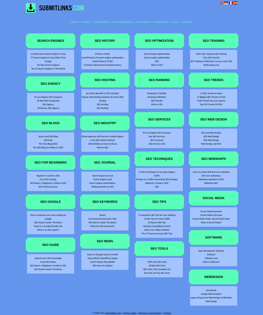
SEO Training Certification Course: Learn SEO (211, 61)
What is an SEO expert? (48, 229)
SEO (157, 61)
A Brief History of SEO (102, 61)
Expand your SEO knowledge (48, 258)
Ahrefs (102, 215)
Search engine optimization (157, 57)
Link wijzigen (143, 22)
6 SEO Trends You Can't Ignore (211, 100)
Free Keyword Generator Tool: (102, 218)
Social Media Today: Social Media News (211, 218)
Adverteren (161, 22)
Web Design (211, 301)
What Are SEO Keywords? (102, 226)
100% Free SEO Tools (157, 261)
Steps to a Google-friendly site (48, 226)
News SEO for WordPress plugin (103, 258)
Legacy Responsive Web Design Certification (211, 297)
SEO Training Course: (48, 186)
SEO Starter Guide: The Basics (48, 222)
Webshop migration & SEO (211, 179)
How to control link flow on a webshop (211, 172)
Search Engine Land (102, 179)
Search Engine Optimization (157, 54)
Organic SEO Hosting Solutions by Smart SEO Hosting (102, 99)
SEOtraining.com (211, 65)
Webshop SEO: (211, 183)
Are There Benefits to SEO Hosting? (102, 93)
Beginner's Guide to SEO (48, 175)
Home (74, 22)
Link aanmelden (122, 22)
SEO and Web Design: (211, 132)
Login (175, 22)
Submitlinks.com (113, 313)
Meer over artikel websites (157, 229)
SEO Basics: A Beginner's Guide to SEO (48, 183)
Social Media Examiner (211, 211)
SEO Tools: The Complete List (157, 269)
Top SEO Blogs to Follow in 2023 (48, 147)
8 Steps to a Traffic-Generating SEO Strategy (156, 179)
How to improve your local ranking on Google (48, 217)
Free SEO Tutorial (211, 57)
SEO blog (48, 140)
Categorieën (101, 22)
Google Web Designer (211, 294)
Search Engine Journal (102, 175)
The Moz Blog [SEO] (48, 143)
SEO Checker (157, 100)
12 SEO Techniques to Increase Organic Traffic (157, 174)
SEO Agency (48, 104)
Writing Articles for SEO (102, 186)
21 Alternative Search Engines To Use (48, 54)
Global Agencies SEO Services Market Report (103, 136)
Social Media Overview (211, 215)
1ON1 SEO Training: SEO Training (211, 54)
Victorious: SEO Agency (48, 108)
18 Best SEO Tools (157, 265)
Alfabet (85, 22)
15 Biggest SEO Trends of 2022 (211, 97)
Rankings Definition (157, 97)
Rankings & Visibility (156, 93)
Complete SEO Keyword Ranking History (102, 65)
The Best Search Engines (48, 65)
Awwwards (211, 290)
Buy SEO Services (157, 136)
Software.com (211, 258)
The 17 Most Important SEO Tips (157, 233)
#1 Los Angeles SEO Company (48, 97)
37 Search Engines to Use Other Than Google (48, 59)
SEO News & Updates (102, 265)
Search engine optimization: (102, 183)
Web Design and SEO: (211, 143)
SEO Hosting (102, 104)
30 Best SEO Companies (48, 100)
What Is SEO (102, 147)
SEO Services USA (157, 143)
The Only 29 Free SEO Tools (157, 273)
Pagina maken (130, 313)
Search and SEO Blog (48, 136)
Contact (187, 22)
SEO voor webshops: (211, 175)
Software (211, 254)
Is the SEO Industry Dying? (102, 140)
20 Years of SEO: (102, 54)
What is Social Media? (211, 222)
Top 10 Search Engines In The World (48, 68)
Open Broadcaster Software (211, 250)
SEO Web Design (211, 136)
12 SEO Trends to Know (211, 93)
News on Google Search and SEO (102, 254)
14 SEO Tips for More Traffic (157, 218)
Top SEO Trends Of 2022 (211, 104)
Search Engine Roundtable (102, 261)
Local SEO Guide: (48, 261)
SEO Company (157, 140)
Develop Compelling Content (156, 226)
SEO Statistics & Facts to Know (102, 143)
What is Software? (211, 261)
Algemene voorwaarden (150, 313)
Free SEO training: (48, 179)
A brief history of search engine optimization (103, 57)
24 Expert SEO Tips (157, 222)
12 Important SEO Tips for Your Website (157, 215)
